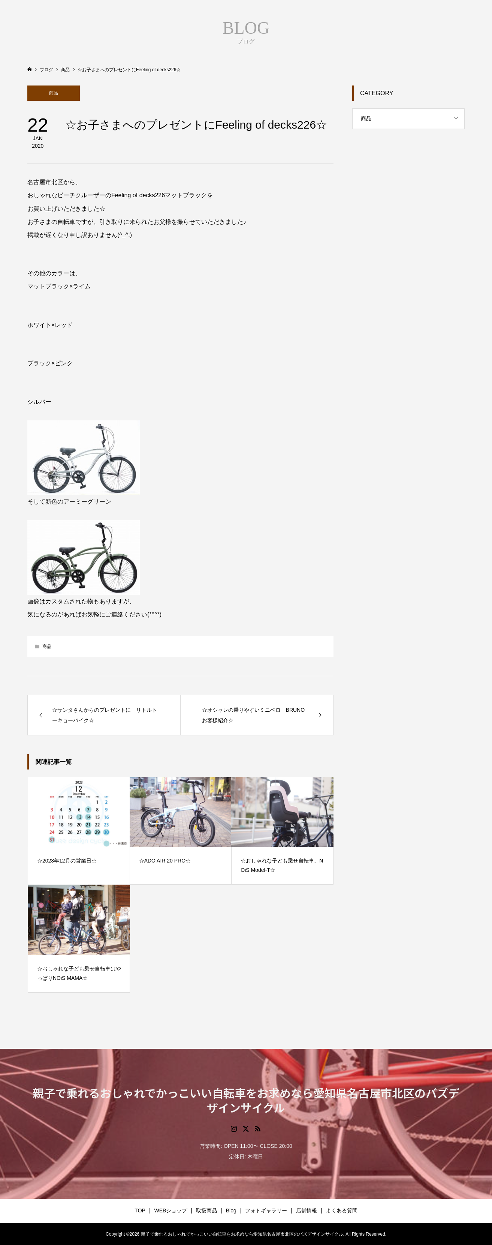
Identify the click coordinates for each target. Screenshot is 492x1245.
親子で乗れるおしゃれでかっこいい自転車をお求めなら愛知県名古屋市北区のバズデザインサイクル (246, 1100)
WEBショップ (170, 1211)
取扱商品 (206, 1211)
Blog (231, 1211)
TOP (140, 1211)
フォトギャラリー (266, 1211)
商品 (53, 93)
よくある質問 (341, 1211)
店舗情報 (306, 1211)
